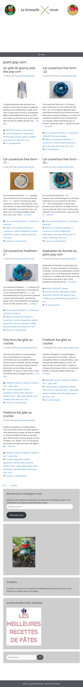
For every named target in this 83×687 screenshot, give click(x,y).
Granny (30, 130)
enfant (63, 142)
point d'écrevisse (60, 234)
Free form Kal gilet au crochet (18, 341)
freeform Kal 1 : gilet (12, 396)
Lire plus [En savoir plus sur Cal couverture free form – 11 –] (27, 214)
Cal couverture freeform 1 (56, 133)
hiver (73, 295)
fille (61, 295)
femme (6, 136)
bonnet (48, 291)
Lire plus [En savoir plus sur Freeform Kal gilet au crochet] (46, 373)
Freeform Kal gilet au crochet (57, 341)
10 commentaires (13, 143)
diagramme (18, 133)
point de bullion (10, 326)
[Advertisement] (41, 36)
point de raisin (49, 146)
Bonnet (48, 288)
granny (18, 136)
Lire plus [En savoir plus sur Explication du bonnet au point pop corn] (72, 282)
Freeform (16, 313)
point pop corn (9, 140)
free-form (71, 142)
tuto (27, 140)
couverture (47, 142)
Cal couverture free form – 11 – (21, 161)
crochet (9, 133)
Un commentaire (52, 305)
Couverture (73, 133)
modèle (32, 136)
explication (28, 133)
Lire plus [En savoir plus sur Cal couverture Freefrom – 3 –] (33, 303)
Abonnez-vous (16, 515)
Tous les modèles (59, 136)
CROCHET (10, 130)
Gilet (24, 130)
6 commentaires (52, 149)
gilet (12, 136)
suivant (12, 485)
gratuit (25, 136)
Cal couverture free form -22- (59, 69)
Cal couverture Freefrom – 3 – (21, 252)
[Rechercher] (40, 657)
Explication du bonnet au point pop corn (60, 252)
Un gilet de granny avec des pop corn (19, 69)
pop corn (21, 140)
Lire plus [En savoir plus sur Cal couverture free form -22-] (48, 126)
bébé (47, 139)
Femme (18, 130)
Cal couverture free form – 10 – (60, 161)
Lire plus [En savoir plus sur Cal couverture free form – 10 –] (49, 214)
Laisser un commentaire (16, 241)
